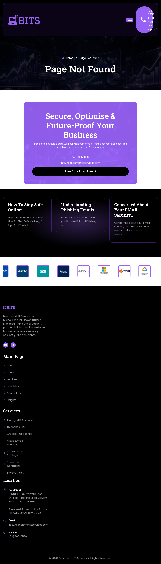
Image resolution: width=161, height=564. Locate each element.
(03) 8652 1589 (151, 14)
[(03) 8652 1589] (143, 19)
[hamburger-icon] (129, 20)
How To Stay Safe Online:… (25, 207)
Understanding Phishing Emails (77, 207)
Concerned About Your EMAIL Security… (131, 210)
